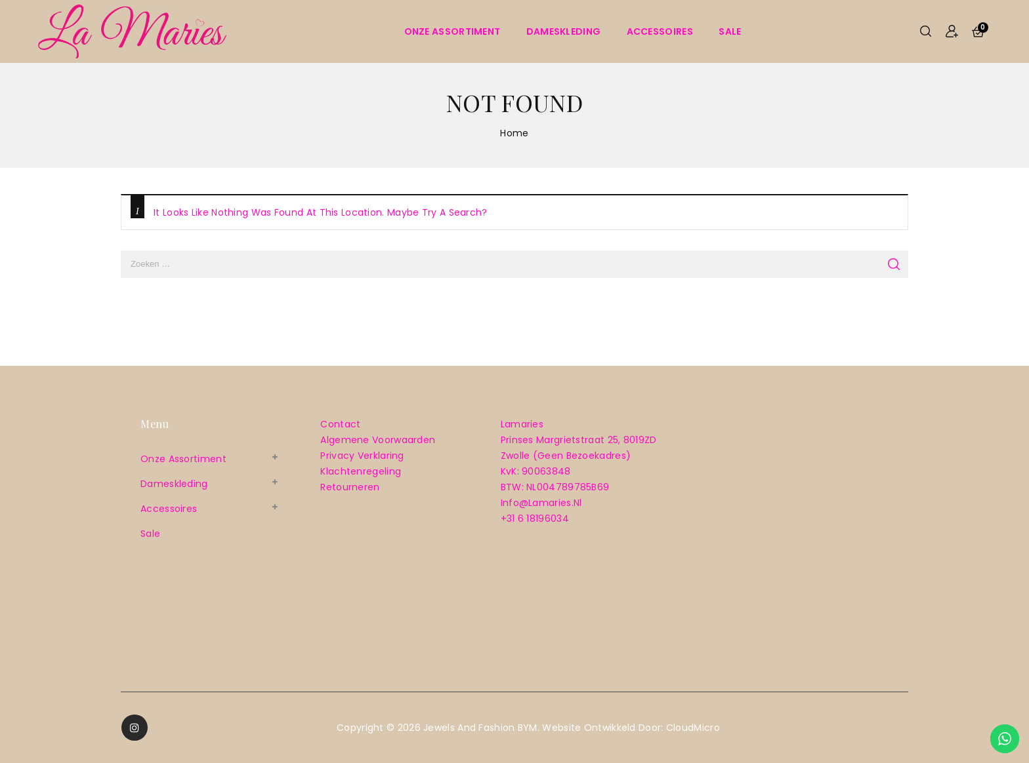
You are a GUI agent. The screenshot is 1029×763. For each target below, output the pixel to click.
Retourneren (349, 487)
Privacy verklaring (362, 455)
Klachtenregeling (360, 471)
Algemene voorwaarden (377, 439)
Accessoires (660, 31)
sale (730, 31)
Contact (340, 424)
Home (514, 133)
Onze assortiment (452, 31)
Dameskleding (563, 31)
